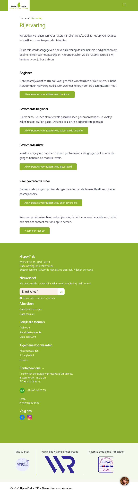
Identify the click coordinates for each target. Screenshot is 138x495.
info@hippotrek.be (29, 403)
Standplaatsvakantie (30, 333)
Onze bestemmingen (31, 309)
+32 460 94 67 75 (36, 390)
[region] (124, 481)
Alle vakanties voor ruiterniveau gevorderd (48, 166)
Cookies (24, 360)
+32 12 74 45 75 (32, 382)
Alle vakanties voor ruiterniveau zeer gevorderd (50, 203)
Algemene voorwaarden (36, 345)
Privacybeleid (27, 356)
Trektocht (25, 328)
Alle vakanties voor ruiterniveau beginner (47, 94)
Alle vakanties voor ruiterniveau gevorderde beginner (53, 130)
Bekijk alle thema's (32, 322)
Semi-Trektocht (28, 337)
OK (61, 291)
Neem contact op (34, 231)
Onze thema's (27, 314)
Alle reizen (26, 304)
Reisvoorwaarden (29, 351)
